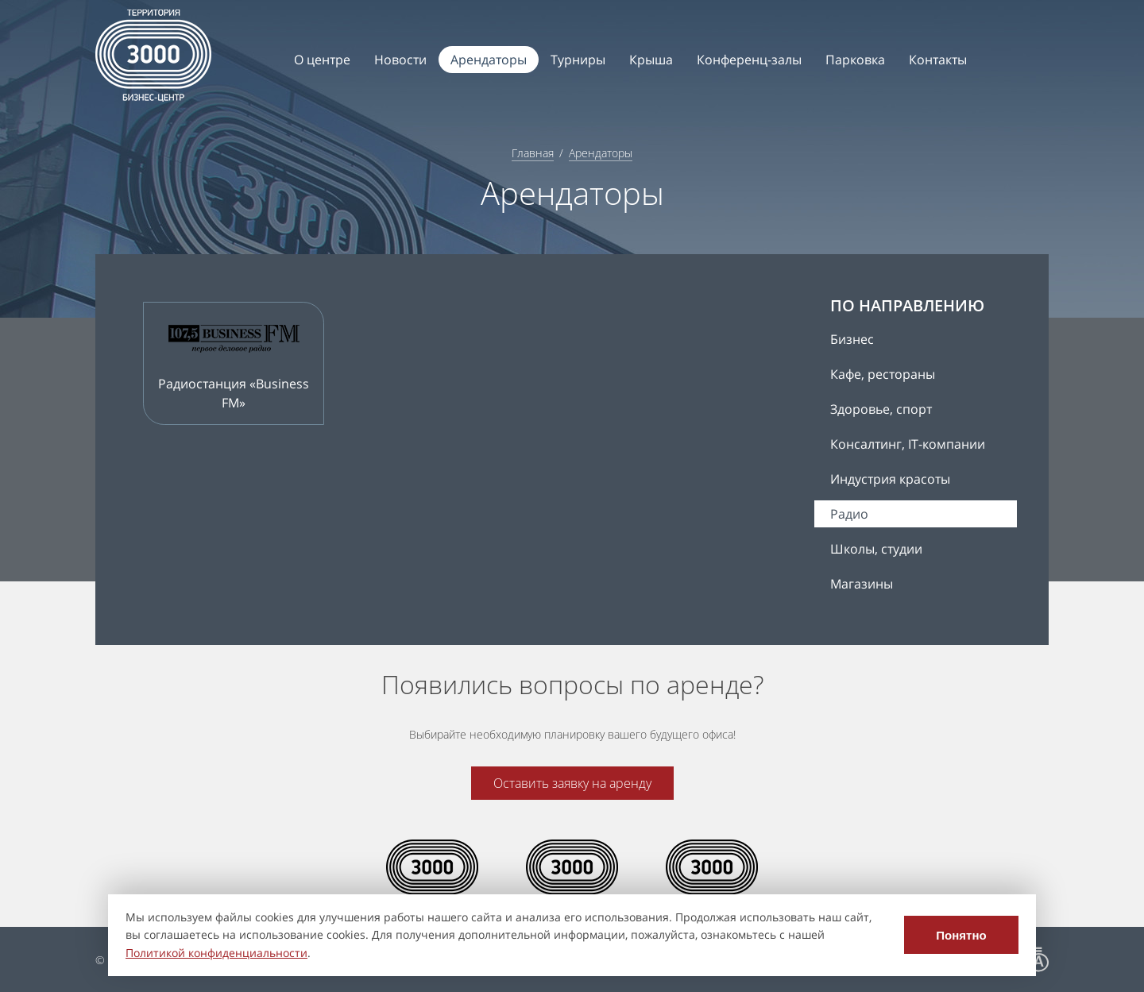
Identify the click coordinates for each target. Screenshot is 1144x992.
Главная (533, 152)
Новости (400, 59)
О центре (322, 59)
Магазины (861, 583)
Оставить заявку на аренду (572, 783)
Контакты (938, 59)
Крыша (651, 59)
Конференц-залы (749, 59)
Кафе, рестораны (882, 374)
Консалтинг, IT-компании (907, 444)
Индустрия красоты (890, 479)
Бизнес (852, 339)
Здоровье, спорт (881, 409)
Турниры (578, 59)
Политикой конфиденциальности (216, 952)
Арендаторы (488, 59)
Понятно (961, 935)
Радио (849, 514)
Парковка (855, 59)
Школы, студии (876, 549)
